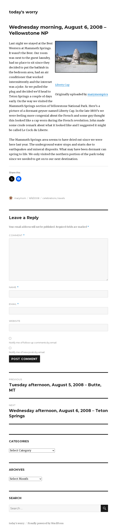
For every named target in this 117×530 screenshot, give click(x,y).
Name (14, 287)
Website (14, 321)
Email (14, 304)
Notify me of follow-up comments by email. (33, 342)
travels (61, 198)
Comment (17, 235)
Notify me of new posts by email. (27, 352)
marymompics (97, 94)
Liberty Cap (62, 84)
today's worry (23, 12)
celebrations (49, 198)
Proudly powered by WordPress (46, 523)
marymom (20, 198)
